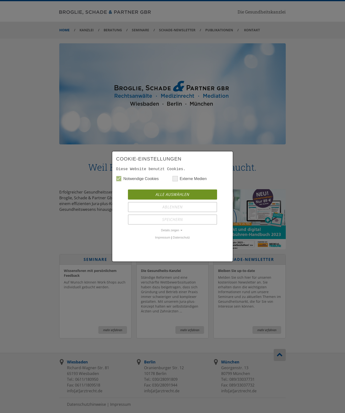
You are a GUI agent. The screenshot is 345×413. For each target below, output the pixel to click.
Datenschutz (181, 238)
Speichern (172, 220)
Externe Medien (189, 179)
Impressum (162, 238)
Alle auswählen (172, 195)
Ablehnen (172, 208)
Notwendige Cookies (137, 179)
